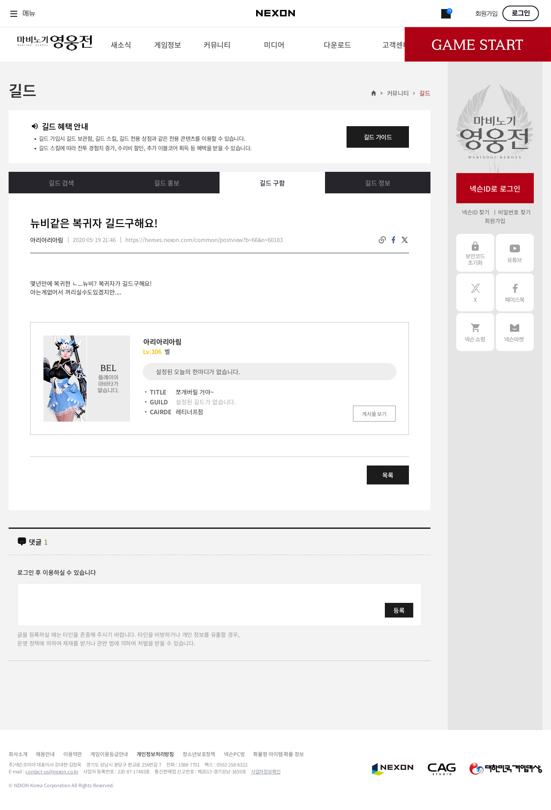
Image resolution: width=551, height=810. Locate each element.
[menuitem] (120, 44)
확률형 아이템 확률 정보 (278, 753)
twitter (404, 240)
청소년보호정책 (199, 753)
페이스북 (515, 292)
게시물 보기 (374, 413)
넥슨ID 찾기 (475, 212)
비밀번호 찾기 (514, 212)
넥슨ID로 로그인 (495, 188)
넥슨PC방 (234, 753)
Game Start (478, 44)
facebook (393, 240)
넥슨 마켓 (515, 332)
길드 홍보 (167, 182)
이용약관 (72, 753)
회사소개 (18, 753)
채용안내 (45, 753)
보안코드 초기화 (475, 253)
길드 (424, 93)
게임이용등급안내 (109, 753)
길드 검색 (61, 182)
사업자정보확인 (266, 771)
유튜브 (515, 253)
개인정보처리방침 (155, 753)
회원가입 (486, 14)
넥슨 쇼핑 (475, 332)
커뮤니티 (398, 93)
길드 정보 (377, 182)
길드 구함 (272, 182)
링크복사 (382, 240)
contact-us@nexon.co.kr (51, 771)
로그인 (521, 13)
